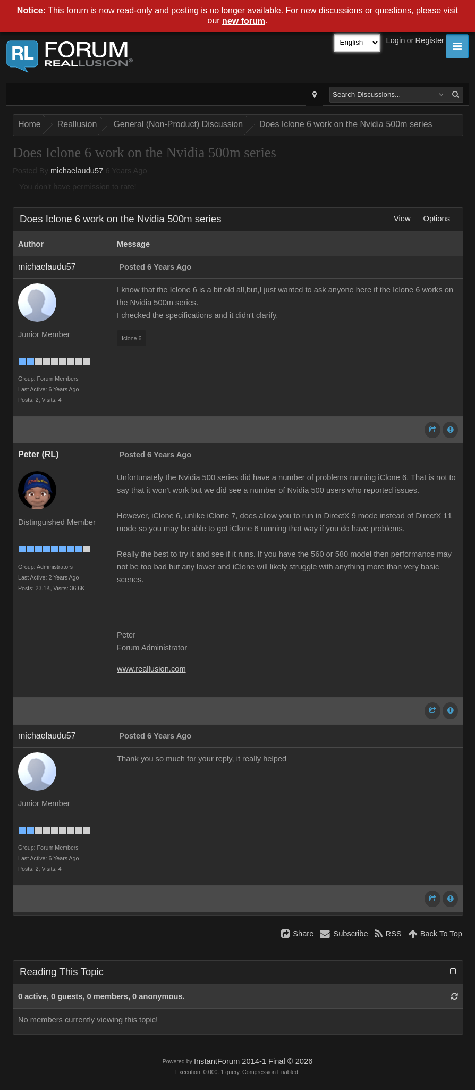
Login (395, 40)
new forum (243, 21)
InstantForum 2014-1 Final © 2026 (253, 1061)
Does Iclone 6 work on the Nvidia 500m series (345, 124)
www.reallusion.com (151, 669)
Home (29, 124)
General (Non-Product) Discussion (178, 124)
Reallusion (77, 124)
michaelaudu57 (76, 170)
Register (429, 40)
